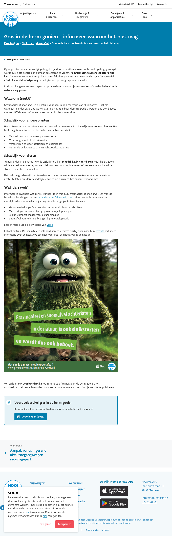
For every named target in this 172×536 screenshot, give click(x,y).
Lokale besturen (51, 15)
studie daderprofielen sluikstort (54, 197)
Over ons (144, 15)
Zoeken (160, 4)
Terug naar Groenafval (18, 59)
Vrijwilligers (27, 13)
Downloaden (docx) (33, 416)
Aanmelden (143, 4)
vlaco (50, 224)
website (100, 231)
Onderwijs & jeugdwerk (82, 15)
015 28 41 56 (149, 502)
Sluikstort (28, 43)
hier (27, 512)
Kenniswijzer (11, 43)
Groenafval (42, 43)
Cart (132, 4)
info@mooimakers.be (155, 498)
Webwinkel (124, 4)
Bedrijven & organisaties (117, 15)
